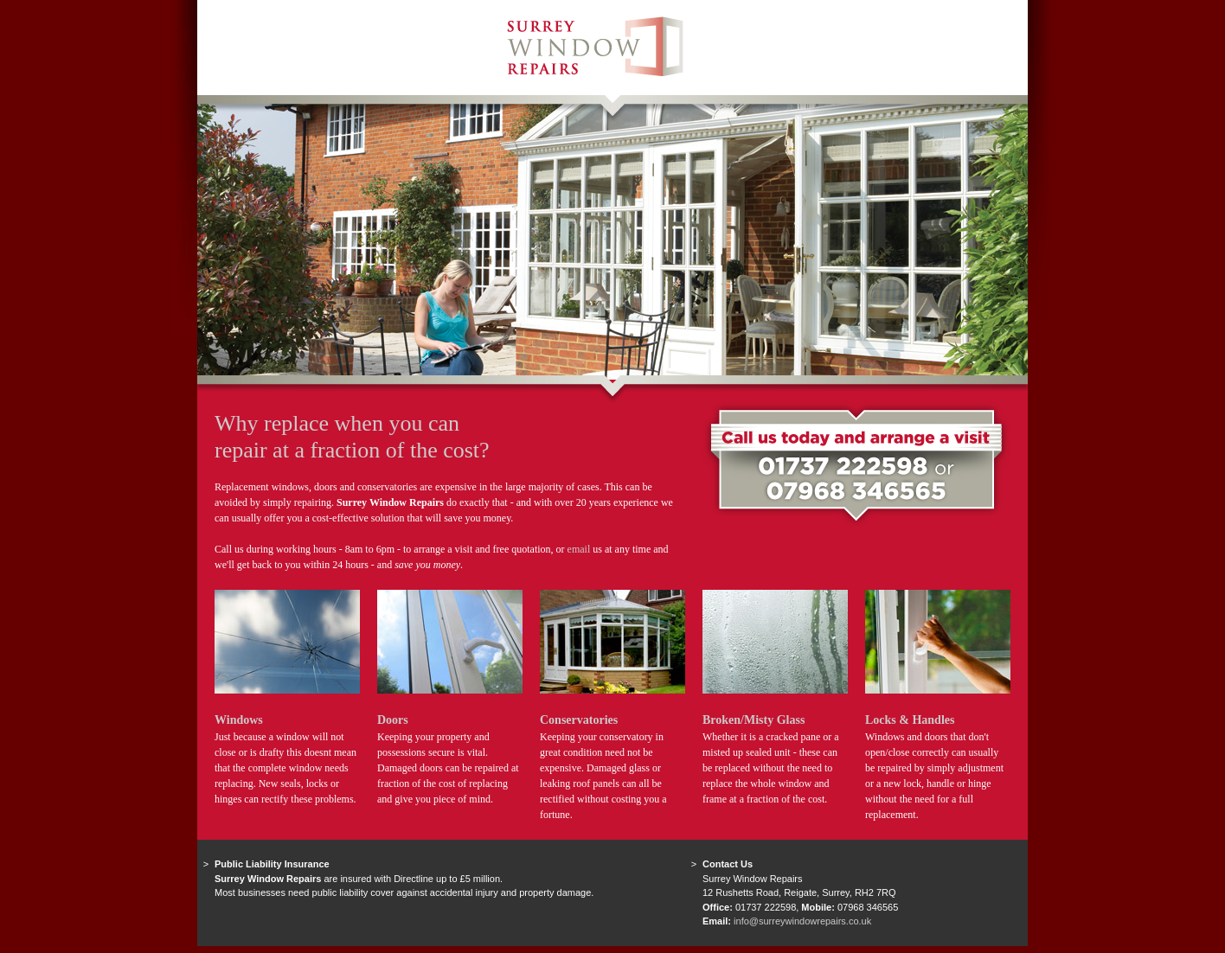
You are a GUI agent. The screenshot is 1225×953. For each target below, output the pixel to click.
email (579, 549)
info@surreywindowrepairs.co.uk (802, 921)
